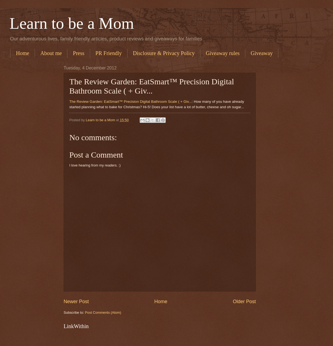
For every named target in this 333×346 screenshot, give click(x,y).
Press (78, 53)
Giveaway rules (223, 53)
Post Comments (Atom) (103, 312)
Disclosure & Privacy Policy (164, 53)
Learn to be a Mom (71, 23)
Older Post (244, 301)
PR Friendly (109, 53)
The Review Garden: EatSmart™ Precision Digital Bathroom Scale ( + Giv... (130, 102)
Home (22, 53)
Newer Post (76, 301)
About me (51, 53)
